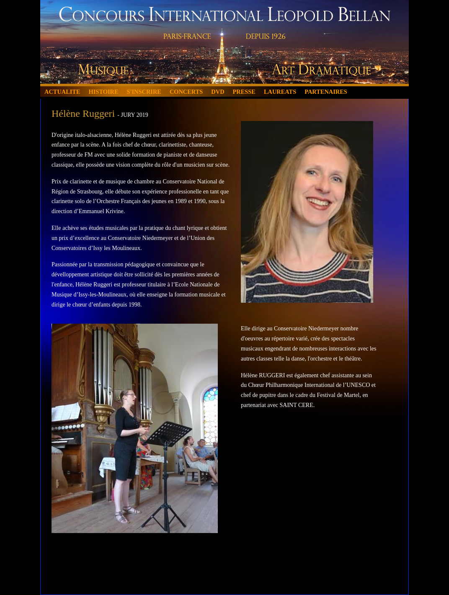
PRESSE (244, 91)
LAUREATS (280, 91)
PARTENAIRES (325, 91)
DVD (217, 91)
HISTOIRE (104, 91)
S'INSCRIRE (144, 91)
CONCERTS (186, 91)
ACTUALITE (62, 91)
